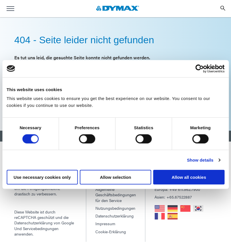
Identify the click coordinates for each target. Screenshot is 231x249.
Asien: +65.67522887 (173, 197)
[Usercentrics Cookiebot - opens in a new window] (199, 68)
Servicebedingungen (41, 228)
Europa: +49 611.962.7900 (177, 189)
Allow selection (115, 177)
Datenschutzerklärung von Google (44, 223)
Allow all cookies (189, 177)
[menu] (10, 9)
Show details (200, 159)
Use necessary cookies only (42, 177)
